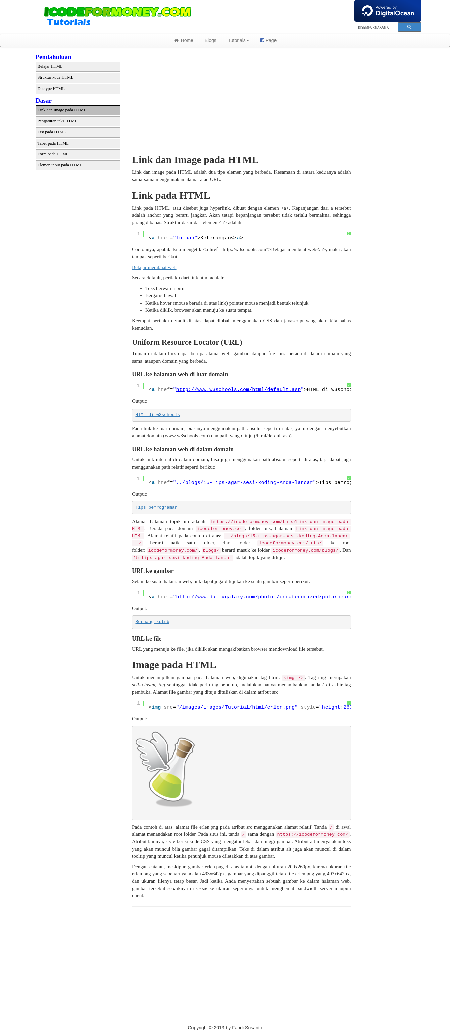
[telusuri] (373, 27)
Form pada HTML (53, 154)
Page (268, 40)
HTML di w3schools (158, 414)
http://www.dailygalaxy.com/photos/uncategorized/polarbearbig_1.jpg (276, 597)
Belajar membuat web (154, 267)
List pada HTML (52, 132)
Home (183, 40)
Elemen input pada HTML (60, 165)
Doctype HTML (51, 88)
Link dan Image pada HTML (62, 110)
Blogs (210, 40)
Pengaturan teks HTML (58, 121)
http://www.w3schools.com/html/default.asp (238, 390)
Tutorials (238, 40)
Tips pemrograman (157, 507)
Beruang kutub (152, 621)
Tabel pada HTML (53, 143)
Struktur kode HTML (56, 77)
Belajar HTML (50, 66)
